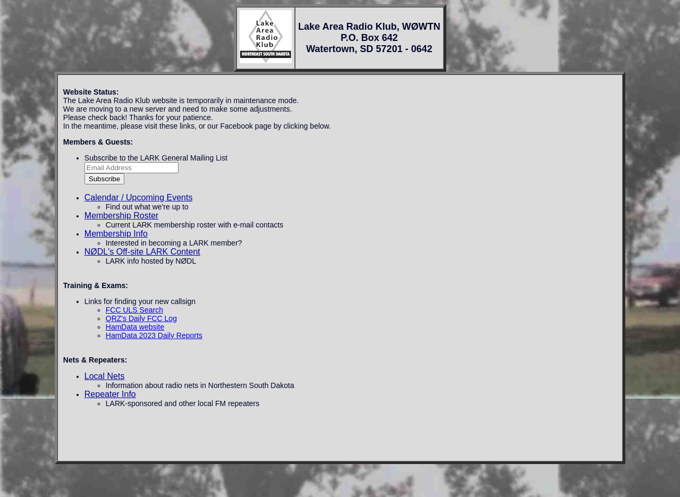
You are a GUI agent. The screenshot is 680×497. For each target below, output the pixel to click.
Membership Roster (121, 215)
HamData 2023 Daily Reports (154, 335)
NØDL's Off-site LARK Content (142, 251)
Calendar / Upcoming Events (138, 197)
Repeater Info (110, 394)
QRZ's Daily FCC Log (141, 318)
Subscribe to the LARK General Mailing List (155, 158)
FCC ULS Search (134, 310)
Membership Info (116, 233)
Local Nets (104, 376)
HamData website (135, 327)
